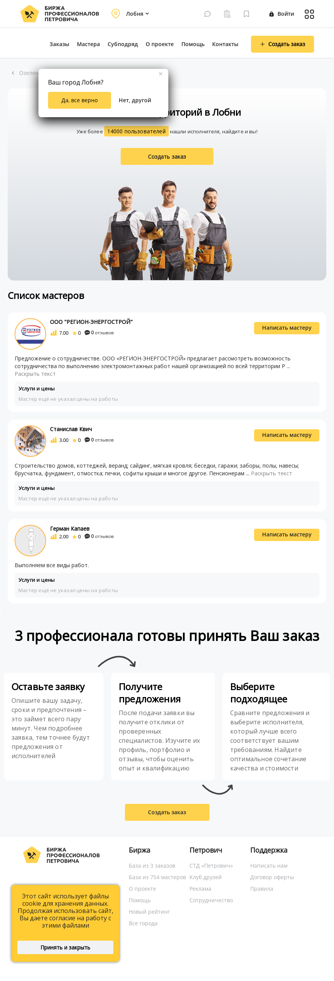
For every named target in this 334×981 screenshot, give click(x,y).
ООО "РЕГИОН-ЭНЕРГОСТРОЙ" (91, 321)
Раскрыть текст (35, 373)
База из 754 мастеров (157, 877)
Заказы (59, 44)
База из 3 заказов (152, 865)
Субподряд (123, 44)
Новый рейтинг (149, 911)
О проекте (160, 44)
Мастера (88, 44)
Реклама (200, 888)
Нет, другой (135, 100)
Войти (281, 13)
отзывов (99, 332)
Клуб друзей (205, 877)
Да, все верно (79, 100)
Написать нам (268, 865)
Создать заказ (167, 156)
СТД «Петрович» (211, 865)
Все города (143, 923)
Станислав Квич (71, 429)
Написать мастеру (287, 327)
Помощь (192, 44)
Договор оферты (272, 877)
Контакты (225, 44)
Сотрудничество (211, 900)
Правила (261, 888)
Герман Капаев (70, 528)
